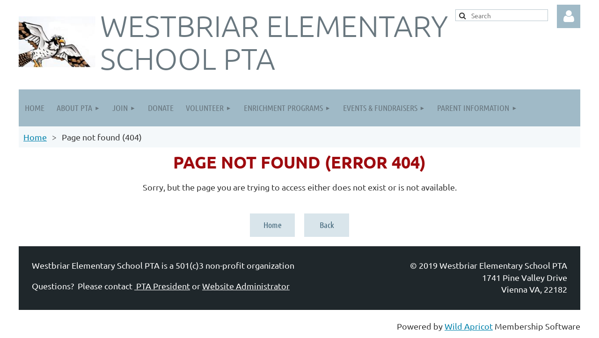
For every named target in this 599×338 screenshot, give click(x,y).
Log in (568, 16)
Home (35, 137)
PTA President (162, 286)
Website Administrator (246, 286)
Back (327, 225)
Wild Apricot (469, 326)
